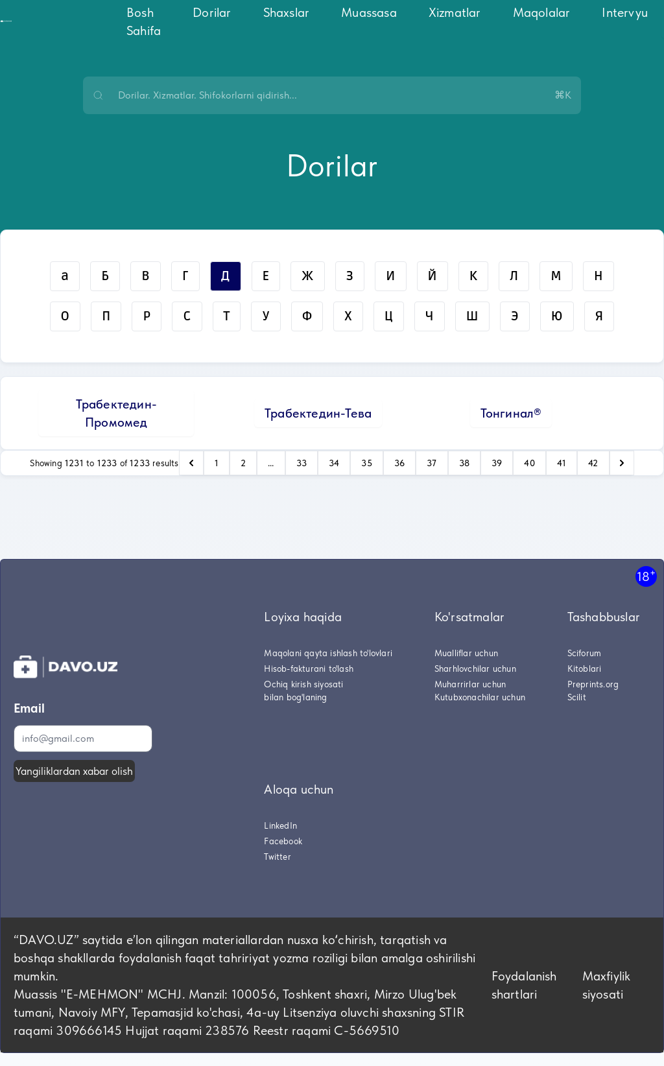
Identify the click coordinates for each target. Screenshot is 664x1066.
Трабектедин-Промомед (116, 413)
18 (646, 576)
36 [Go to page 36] (399, 463)
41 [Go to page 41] (561, 463)
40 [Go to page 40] (529, 463)
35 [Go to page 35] (366, 463)
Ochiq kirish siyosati (303, 684)
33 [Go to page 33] (301, 463)
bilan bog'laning (295, 697)
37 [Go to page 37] (431, 463)
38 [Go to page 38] (464, 463)
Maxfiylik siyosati (606, 985)
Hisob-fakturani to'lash (308, 668)
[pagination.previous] (191, 463)
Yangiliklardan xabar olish (74, 770)
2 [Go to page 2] (243, 463)
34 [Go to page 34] (334, 463)
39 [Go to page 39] (497, 463)
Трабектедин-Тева (318, 413)
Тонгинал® (511, 413)
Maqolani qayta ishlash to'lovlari (328, 653)
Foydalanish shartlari (524, 985)
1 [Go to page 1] (217, 463)
